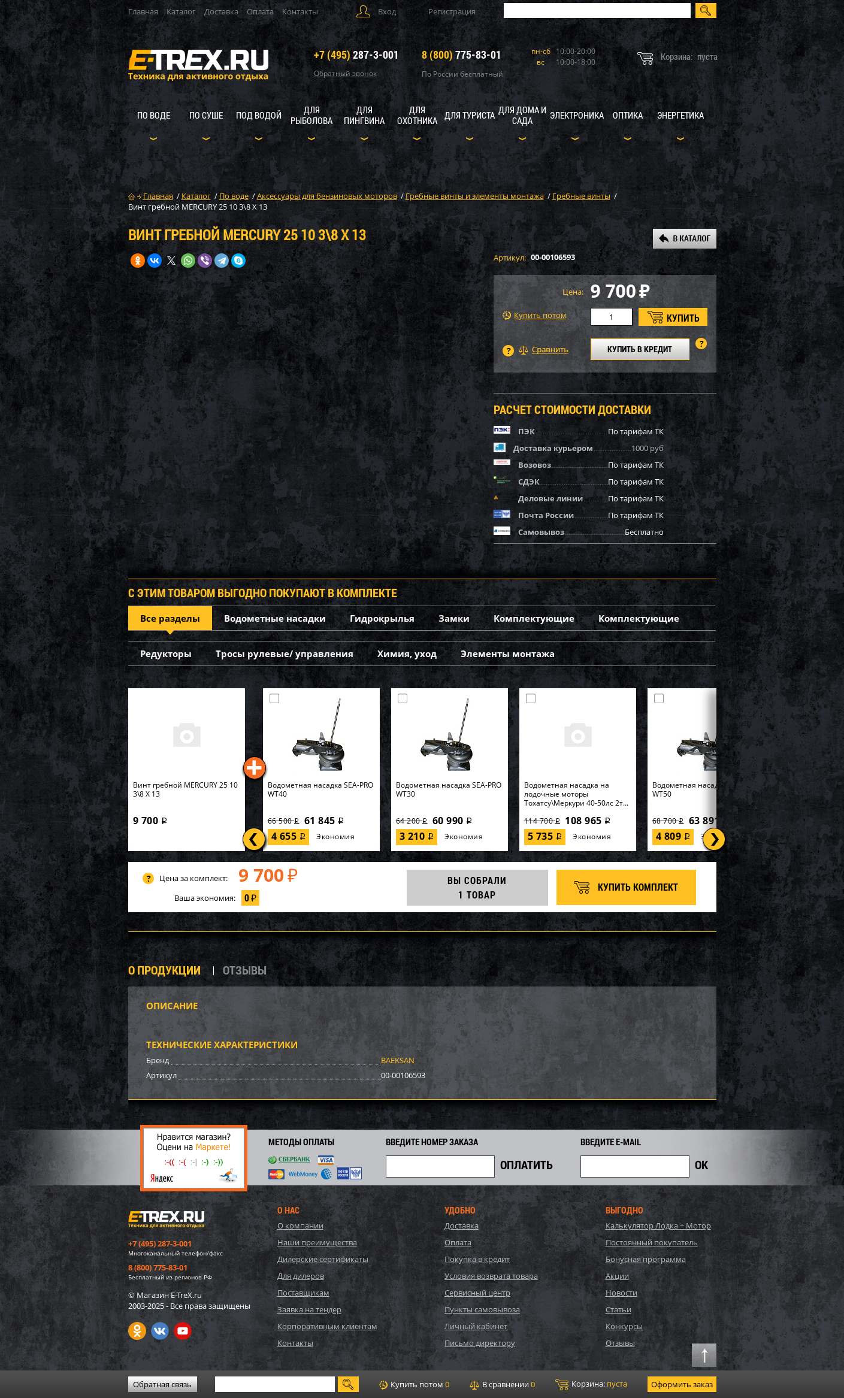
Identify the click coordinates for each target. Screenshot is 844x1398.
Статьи (618, 1309)
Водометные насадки (275, 618)
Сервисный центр (477, 1292)
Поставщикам (303, 1292)
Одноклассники (137, 1331)
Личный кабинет (475, 1326)
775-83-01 (461, 54)
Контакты (300, 11)
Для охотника (417, 115)
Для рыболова (311, 115)
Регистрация (452, 11)
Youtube (183, 1331)
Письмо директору (479, 1343)
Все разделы (170, 618)
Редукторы (166, 653)
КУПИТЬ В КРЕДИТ (639, 349)
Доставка (221, 11)
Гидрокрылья (382, 618)
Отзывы (620, 1343)
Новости (621, 1292)
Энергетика (680, 115)
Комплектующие (534, 618)
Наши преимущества (317, 1242)
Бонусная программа (646, 1259)
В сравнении (502, 1384)
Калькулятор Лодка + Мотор (658, 1225)
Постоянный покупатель (652, 1242)
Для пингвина (364, 115)
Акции (617, 1275)
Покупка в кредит (477, 1259)
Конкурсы (624, 1326)
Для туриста (469, 115)
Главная (143, 11)
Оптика (628, 115)
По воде (153, 115)
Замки (454, 618)
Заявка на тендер (309, 1309)
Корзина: (591, 1384)
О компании (300, 1225)
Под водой (259, 115)
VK (160, 1331)
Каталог (181, 11)
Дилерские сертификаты (322, 1259)
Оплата (260, 11)
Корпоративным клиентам (327, 1326)
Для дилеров (300, 1275)
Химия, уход (407, 653)
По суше (206, 115)
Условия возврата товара (491, 1275)
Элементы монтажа (508, 653)
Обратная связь (162, 1384)
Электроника (577, 115)
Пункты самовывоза (482, 1309)
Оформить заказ (682, 1384)
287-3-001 (356, 54)
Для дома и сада (522, 115)
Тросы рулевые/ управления (284, 653)
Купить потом (535, 315)
